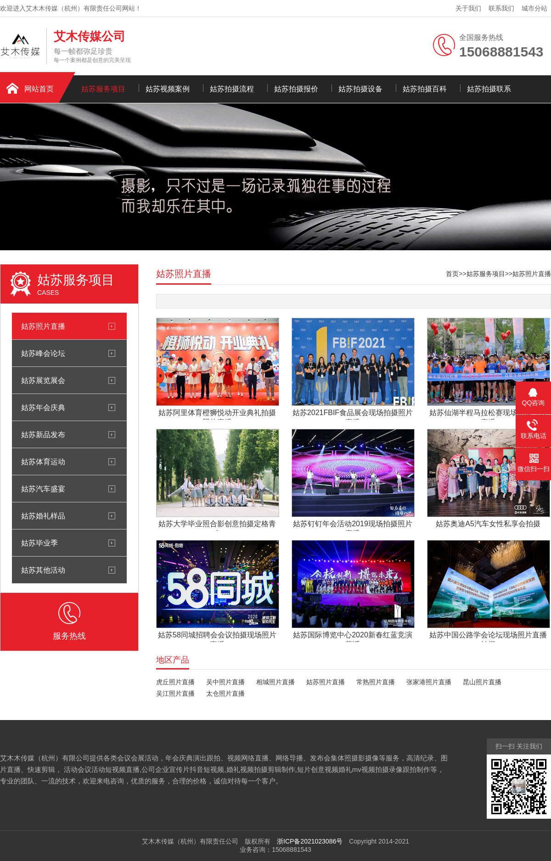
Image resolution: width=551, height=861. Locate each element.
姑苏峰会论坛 (43, 353)
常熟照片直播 (375, 682)
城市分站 (534, 8)
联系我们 (501, 8)
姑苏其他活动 (43, 570)
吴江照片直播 (175, 693)
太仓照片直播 (225, 693)
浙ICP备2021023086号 (310, 841)
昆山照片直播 (482, 682)
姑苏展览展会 (43, 380)
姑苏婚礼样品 (43, 516)
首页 (452, 273)
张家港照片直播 (428, 682)
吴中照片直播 (225, 682)
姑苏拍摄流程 (232, 89)
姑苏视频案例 (168, 89)
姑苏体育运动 (43, 461)
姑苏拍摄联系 (489, 89)
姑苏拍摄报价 (296, 89)
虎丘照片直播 (175, 682)
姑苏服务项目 (103, 89)
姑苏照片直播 (43, 326)
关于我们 (468, 8)
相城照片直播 (275, 682)
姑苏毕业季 (39, 543)
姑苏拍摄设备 (360, 89)
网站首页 (39, 89)
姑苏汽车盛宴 (43, 488)
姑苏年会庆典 (43, 407)
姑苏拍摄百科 (425, 89)
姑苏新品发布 (43, 434)
